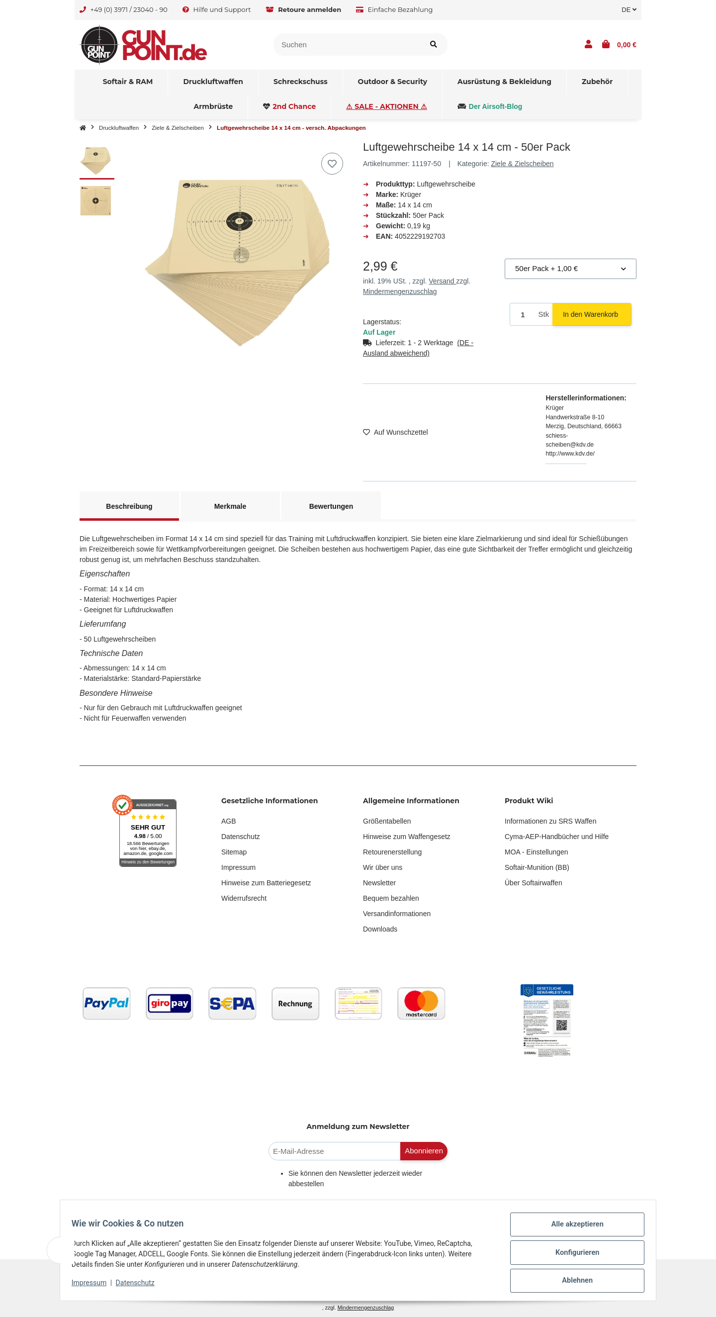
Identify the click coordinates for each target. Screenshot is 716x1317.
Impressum (238, 867)
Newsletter (379, 883)
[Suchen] (346, 44)
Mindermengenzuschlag (400, 291)
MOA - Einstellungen (536, 852)
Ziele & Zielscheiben (522, 164)
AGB (228, 821)
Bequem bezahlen (391, 898)
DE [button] (629, 9)
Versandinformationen (397, 914)
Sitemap (234, 852)
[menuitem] (128, 82)
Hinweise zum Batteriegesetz (266, 883)
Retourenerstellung (392, 852)
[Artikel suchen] (434, 44)
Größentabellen (387, 821)
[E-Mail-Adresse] (334, 1151)
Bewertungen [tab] (331, 506)
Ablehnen (572, 1282)
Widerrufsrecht (244, 898)
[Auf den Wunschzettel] (332, 164)
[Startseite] (83, 127)
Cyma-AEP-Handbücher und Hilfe (557, 837)
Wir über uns (382, 867)
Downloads (380, 929)
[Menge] (522, 314)
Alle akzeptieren (572, 1230)
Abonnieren (424, 1150)
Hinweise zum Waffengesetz (406, 837)
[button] (588, 44)
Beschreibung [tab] (129, 506)
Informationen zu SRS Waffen (550, 821)
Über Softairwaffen (533, 883)
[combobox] (570, 269)
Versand (442, 281)
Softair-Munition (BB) (537, 867)
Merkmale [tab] (230, 506)
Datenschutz (240, 837)
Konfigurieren (572, 1256)
